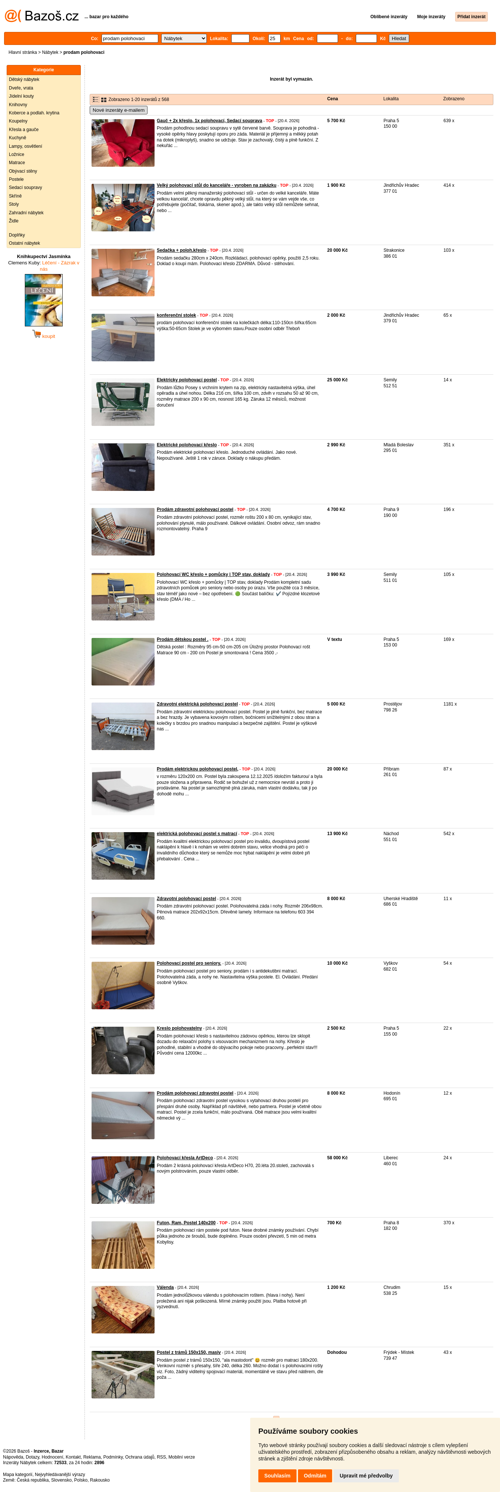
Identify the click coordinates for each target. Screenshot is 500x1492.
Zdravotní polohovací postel (186, 898)
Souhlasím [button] (277, 1476)
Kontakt (73, 1457)
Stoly (14, 204)
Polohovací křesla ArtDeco (185, 1157)
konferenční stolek (176, 315)
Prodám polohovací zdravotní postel (195, 1093)
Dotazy (32, 1457)
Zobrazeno (453, 98)
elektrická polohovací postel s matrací (197, 833)
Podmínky (113, 1457)
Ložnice (16, 154)
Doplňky (17, 235)
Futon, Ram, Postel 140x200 (186, 1222)
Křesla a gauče (24, 129)
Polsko (80, 1480)
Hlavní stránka (23, 52)
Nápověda (13, 1457)
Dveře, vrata (21, 88)
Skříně (15, 196)
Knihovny (18, 104)
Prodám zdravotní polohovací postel (195, 509)
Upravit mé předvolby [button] (366, 1476)
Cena (332, 98)
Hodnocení (52, 1457)
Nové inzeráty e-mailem (119, 110)
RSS (161, 1457)
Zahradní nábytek (26, 212)
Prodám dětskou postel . (182, 639)
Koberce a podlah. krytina (34, 112)
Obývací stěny (23, 171)
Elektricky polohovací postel (187, 379)
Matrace (17, 162)
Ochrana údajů (140, 1457)
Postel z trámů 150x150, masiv (189, 1352)
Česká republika (33, 1480)
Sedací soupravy (25, 187)
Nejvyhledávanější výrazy (60, 1474)
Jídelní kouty (21, 96)
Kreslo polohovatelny (179, 1028)
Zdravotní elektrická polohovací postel (197, 704)
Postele (16, 179)
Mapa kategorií (17, 1474)
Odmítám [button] (315, 1476)
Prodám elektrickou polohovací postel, (197, 769)
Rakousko (100, 1480)
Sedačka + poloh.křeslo (181, 250)
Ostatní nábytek (24, 243)
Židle (14, 221)
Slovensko (61, 1480)
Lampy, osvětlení (25, 146)
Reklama (92, 1457)
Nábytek (50, 52)
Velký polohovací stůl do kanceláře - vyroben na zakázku (217, 185)
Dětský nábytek (24, 79)
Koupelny (18, 121)
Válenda (165, 1287)
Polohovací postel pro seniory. (189, 963)
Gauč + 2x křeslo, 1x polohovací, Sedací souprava (209, 120)
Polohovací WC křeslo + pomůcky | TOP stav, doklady (213, 574)
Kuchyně (17, 137)
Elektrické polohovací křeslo (187, 444)
